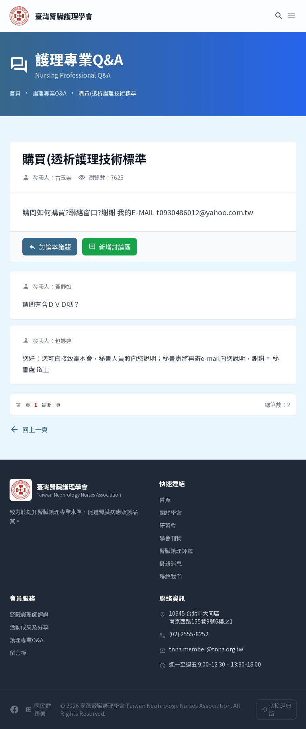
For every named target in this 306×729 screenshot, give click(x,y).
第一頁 (23, 404)
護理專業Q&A (50, 93)
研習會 (167, 525)
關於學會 (170, 513)
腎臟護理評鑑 (176, 551)
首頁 (15, 93)
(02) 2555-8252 (188, 634)
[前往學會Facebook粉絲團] (14, 709)
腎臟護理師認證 (29, 614)
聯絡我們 (170, 576)
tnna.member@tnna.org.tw (206, 649)
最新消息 (170, 563)
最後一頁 (51, 404)
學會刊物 (170, 538)
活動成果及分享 (29, 627)
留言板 (18, 653)
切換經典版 (276, 709)
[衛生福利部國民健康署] (40, 709)
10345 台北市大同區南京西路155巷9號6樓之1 (201, 617)
